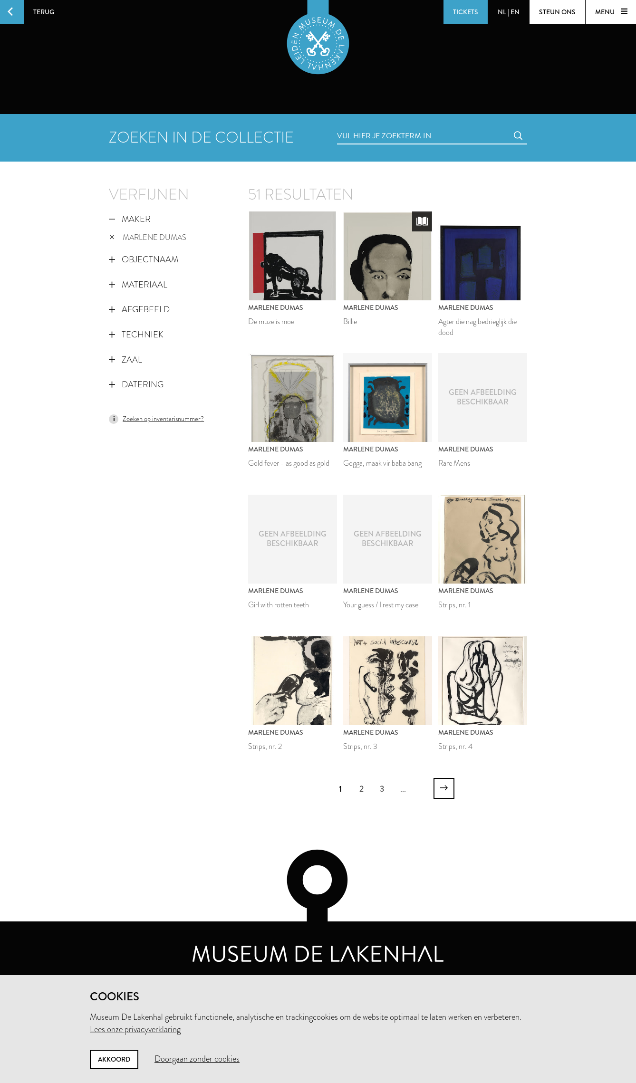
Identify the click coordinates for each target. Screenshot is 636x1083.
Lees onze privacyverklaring (135, 1029)
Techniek (136, 334)
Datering (136, 384)
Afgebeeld (139, 309)
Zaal (125, 360)
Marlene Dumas (147, 237)
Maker (130, 219)
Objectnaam (143, 259)
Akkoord (114, 1059)
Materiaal (138, 284)
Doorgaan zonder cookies (197, 1059)
